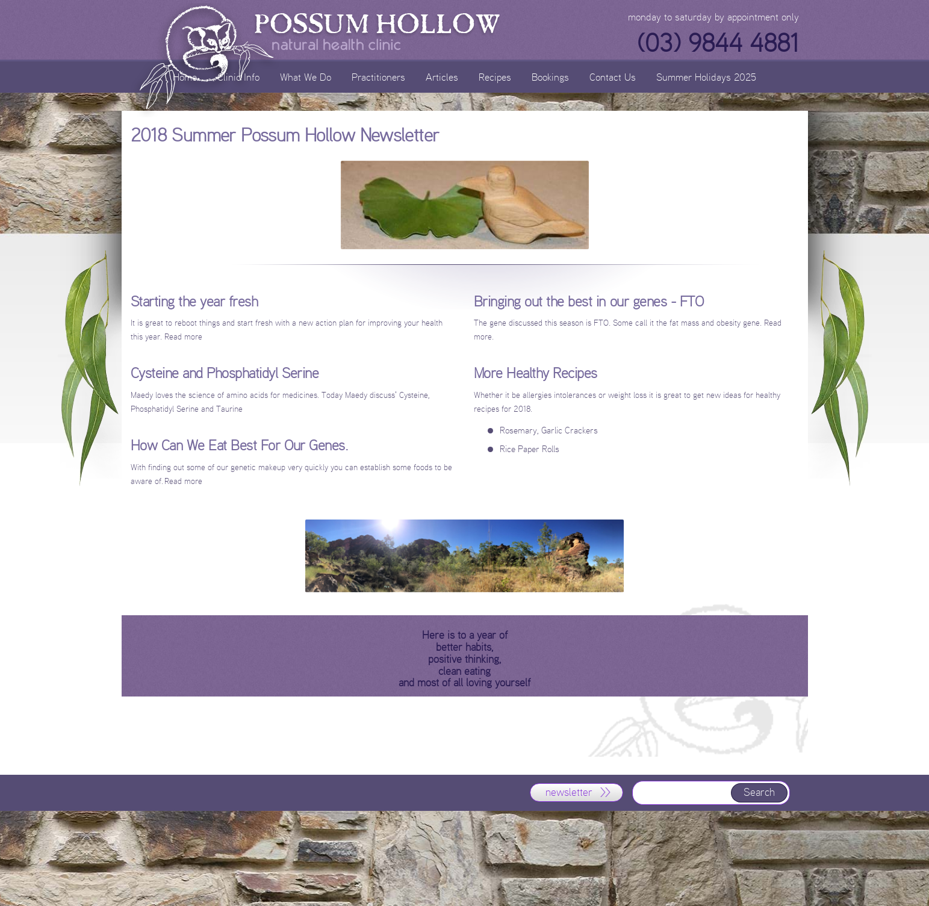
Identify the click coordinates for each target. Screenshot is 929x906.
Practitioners (378, 76)
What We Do (305, 76)
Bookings (550, 76)
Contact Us (612, 76)
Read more (183, 481)
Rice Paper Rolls (529, 449)
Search (759, 792)
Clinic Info (238, 76)
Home (185, 76)
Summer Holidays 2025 (706, 76)
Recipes (495, 76)
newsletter (568, 792)
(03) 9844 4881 (717, 43)
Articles (442, 76)
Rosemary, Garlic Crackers (549, 430)
